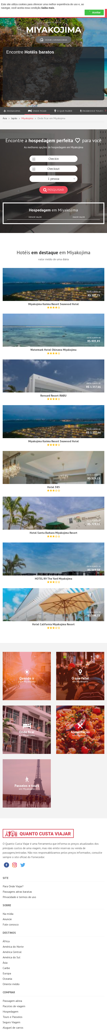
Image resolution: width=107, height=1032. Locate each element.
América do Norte (13, 946)
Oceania (7, 978)
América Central (12, 952)
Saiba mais (47, 7)
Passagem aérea (12, 1001)
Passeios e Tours (91, 111)
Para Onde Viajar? (13, 886)
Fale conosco (11, 924)
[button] (53, 179)
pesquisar (53, 189)
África (6, 941)
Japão (14, 118)
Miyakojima (27, 118)
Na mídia (8, 914)
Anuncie (7, 919)
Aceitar (94, 12)
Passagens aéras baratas (17, 891)
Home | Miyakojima (53, 40)
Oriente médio (11, 984)
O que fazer (63, 111)
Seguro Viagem (11, 1022)
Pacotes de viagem (14, 1006)
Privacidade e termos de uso (19, 897)
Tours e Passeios (12, 1017)
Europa (7, 973)
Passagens (12, 111)
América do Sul (11, 957)
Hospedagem (10, 1011)
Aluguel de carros (13, 1027)
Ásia (5, 118)
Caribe (6, 968)
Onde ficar (37, 111)
